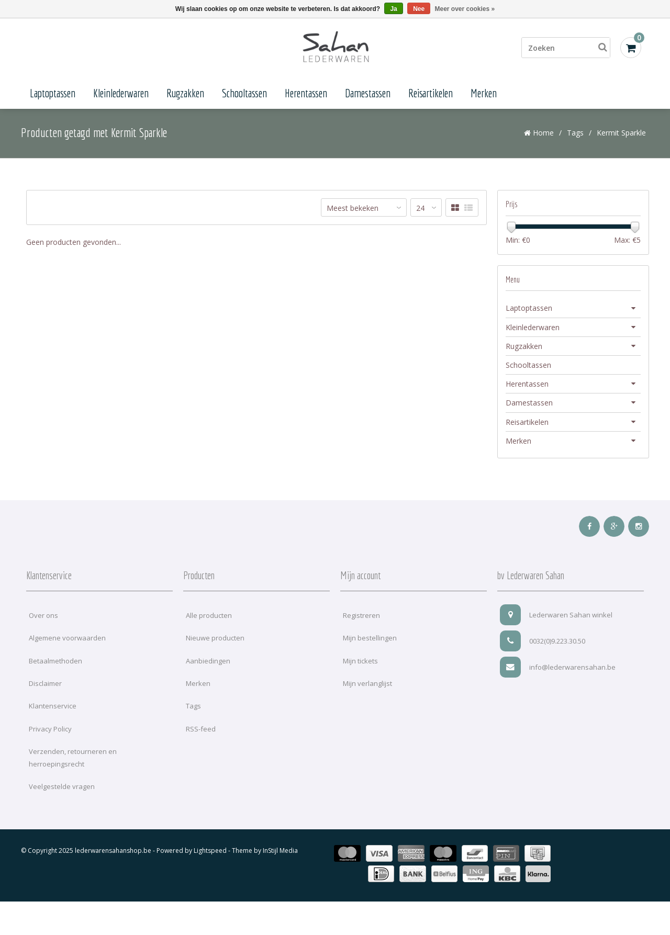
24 (420, 211)
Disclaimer (45, 686)
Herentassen (306, 92)
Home (539, 135)
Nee (419, 9)
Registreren (361, 617)
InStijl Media (280, 853)
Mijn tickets (360, 663)
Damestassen (367, 92)
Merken (484, 92)
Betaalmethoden (55, 663)
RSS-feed (201, 731)
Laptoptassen (52, 92)
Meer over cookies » (465, 9)
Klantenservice (52, 708)
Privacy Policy (50, 731)
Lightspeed (210, 853)
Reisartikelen (430, 92)
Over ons (43, 617)
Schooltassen (244, 92)
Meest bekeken (352, 211)
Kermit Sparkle (621, 135)
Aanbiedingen (208, 663)
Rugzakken (185, 92)
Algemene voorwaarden (67, 640)
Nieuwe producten (215, 640)
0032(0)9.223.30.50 (542, 643)
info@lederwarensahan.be (558, 669)
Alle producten (209, 617)
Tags (575, 135)
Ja (393, 9)
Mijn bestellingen (370, 640)
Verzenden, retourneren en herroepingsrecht (73, 760)
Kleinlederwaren (121, 92)
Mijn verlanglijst (367, 686)
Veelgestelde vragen (62, 789)
